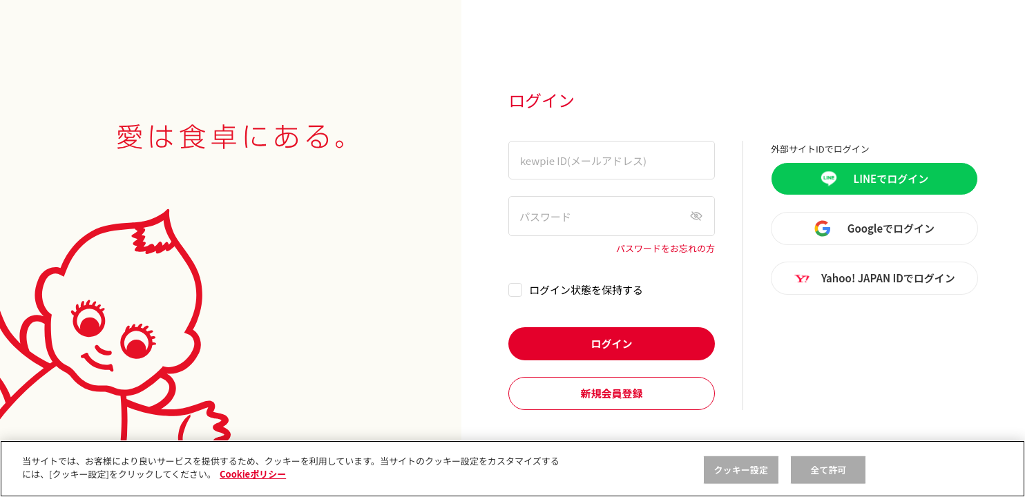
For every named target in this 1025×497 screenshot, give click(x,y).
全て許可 (828, 469)
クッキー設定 (740, 469)
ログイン (611, 343)
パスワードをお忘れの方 (665, 249)
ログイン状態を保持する (586, 289)
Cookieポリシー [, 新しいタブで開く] (253, 473)
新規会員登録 (611, 393)
